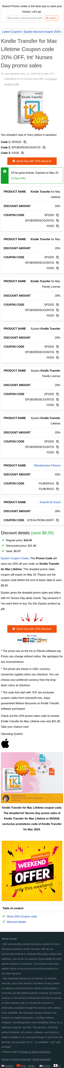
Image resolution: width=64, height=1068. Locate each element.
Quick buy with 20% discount (31, 161)
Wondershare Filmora (47, 465)
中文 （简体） (28, 1066)
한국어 (46, 1066)
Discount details (16, 921)
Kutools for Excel (50, 502)
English (9, 1066)
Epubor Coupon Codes (15, 558)
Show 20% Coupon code (22, 916)
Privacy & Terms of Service (35, 1051)
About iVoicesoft (41, 1059)
